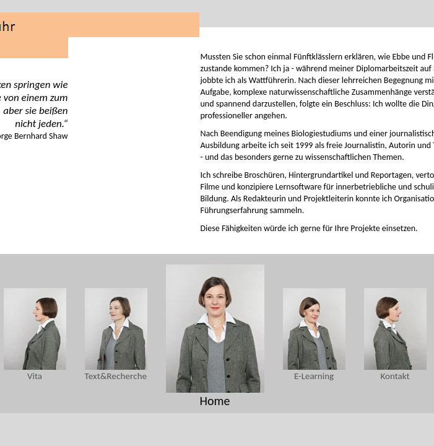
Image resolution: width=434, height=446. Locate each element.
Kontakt (395, 376)
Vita (34, 376)
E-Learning (314, 376)
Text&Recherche (116, 376)
